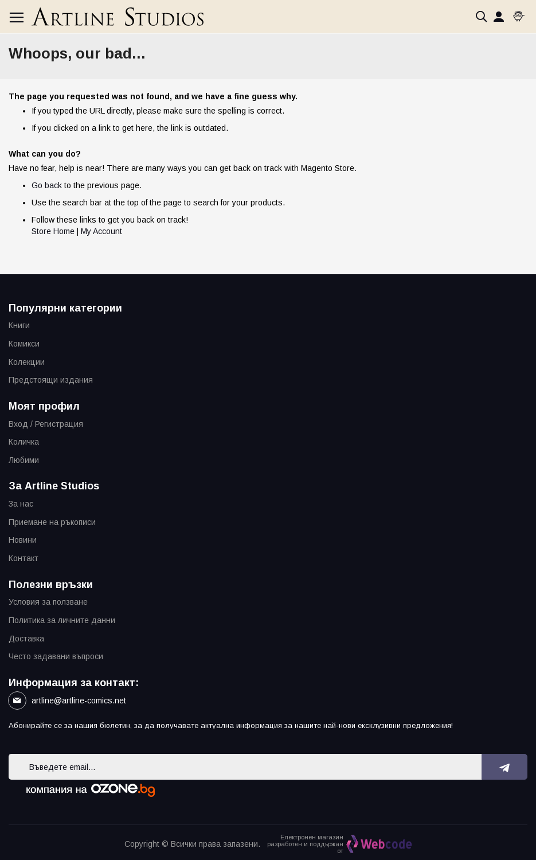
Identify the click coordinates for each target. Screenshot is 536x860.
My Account (101, 231)
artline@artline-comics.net (79, 700)
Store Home (53, 231)
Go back (47, 185)
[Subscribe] (505, 767)
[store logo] (118, 16)
